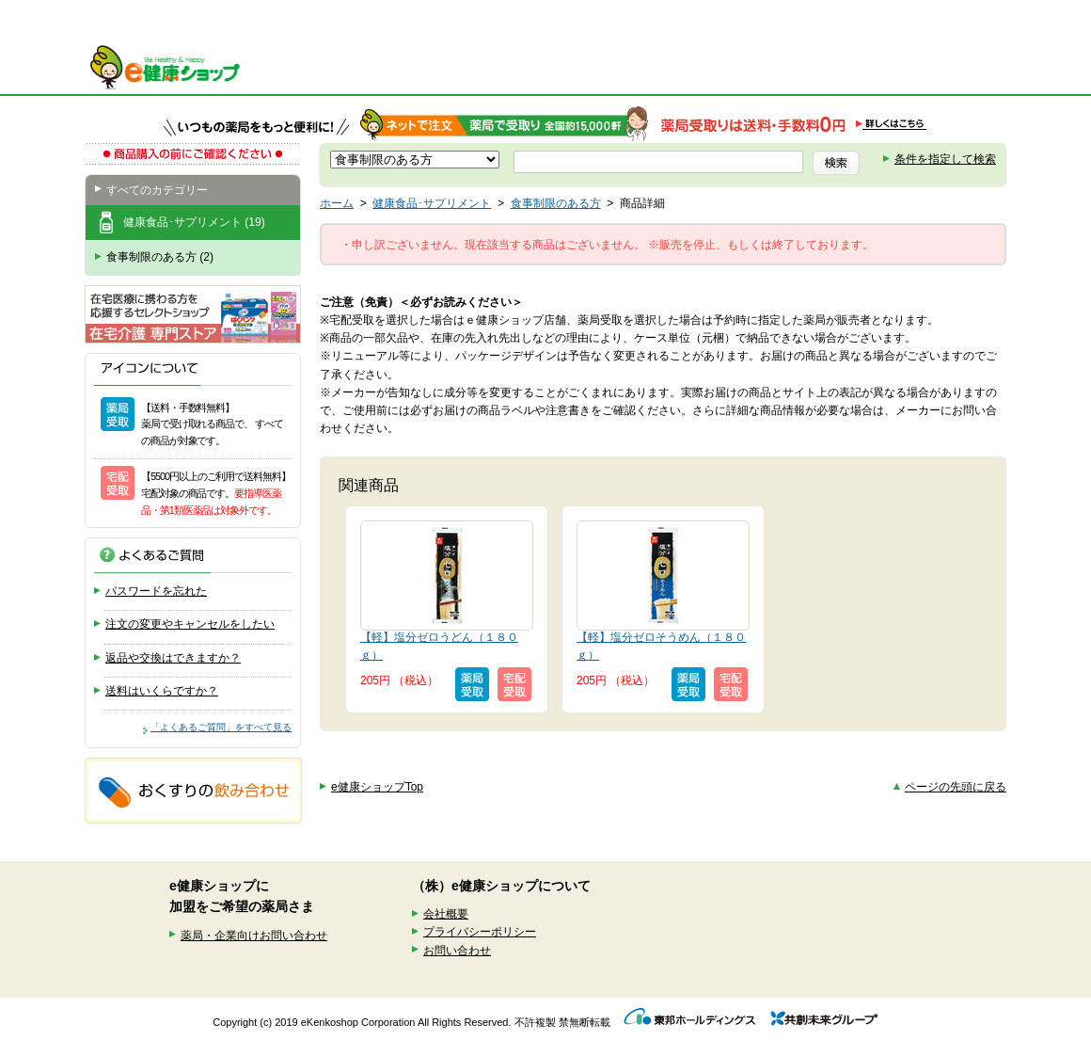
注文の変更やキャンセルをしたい (190, 624)
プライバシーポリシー (479, 931)
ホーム (337, 203)
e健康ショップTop (377, 786)
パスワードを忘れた (156, 591)
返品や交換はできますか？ (173, 657)
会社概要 (445, 913)
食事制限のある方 (556, 203)
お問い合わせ (457, 950)
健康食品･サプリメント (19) (194, 222)
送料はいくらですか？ (161, 690)
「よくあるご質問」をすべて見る (221, 727)
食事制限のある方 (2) (159, 257)
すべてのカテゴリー (157, 190)
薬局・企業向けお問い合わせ (254, 935)
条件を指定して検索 (945, 159)
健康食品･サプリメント (431, 203)
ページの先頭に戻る (955, 786)
